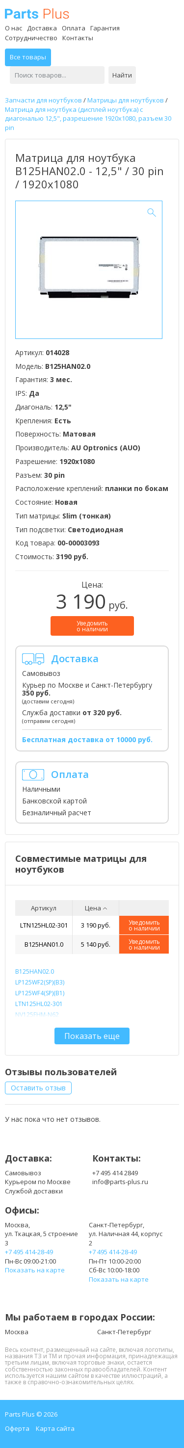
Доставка (42, 28)
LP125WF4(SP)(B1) (39, 993)
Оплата (73, 28)
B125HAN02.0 (34, 971)
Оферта (17, 1428)
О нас (13, 28)
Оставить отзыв (38, 1087)
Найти (122, 75)
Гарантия (105, 28)
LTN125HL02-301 (44, 925)
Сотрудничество (31, 37)
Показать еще (92, 1036)
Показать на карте (35, 1270)
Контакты (77, 37)
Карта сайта (55, 1428)
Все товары (28, 56)
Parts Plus (37, 13)
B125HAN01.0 (44, 944)
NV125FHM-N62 (37, 1014)
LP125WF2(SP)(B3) (39, 982)
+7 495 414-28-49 (29, 1251)
